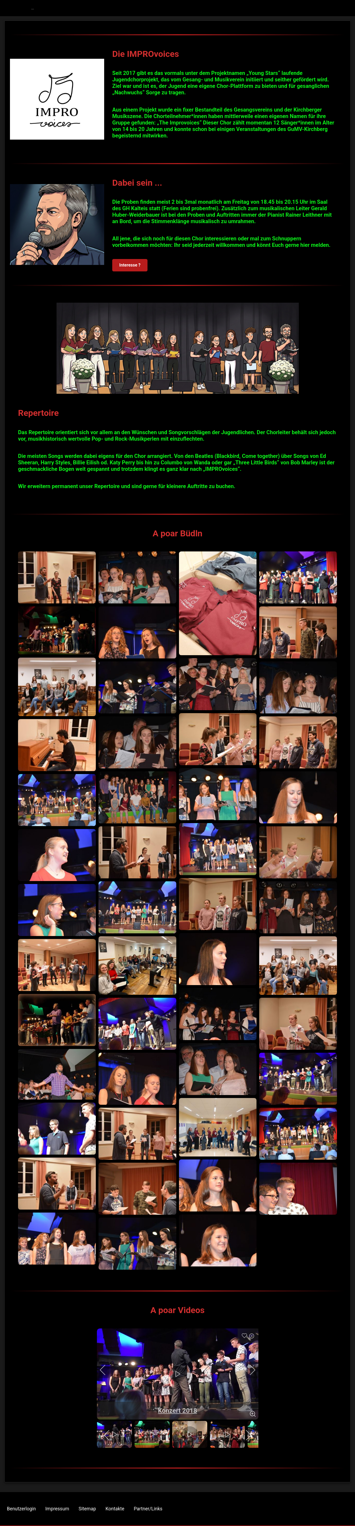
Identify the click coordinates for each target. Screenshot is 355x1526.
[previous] (106, 1370)
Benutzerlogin (21, 1508)
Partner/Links (148, 1508)
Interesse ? (129, 265)
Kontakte (115, 1508)
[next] (249, 1370)
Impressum (57, 1508)
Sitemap (87, 1508)
